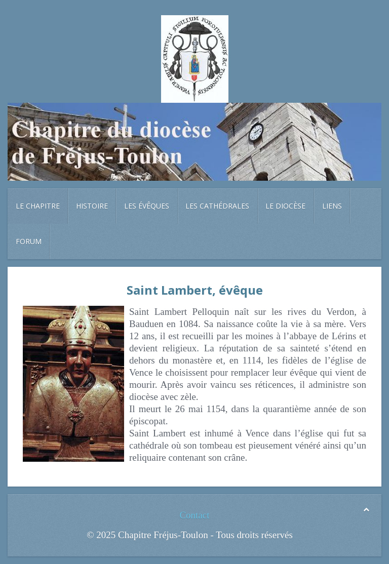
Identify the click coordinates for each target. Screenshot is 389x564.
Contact (194, 515)
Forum (29, 241)
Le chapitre (38, 206)
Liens (332, 206)
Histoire (92, 206)
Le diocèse (285, 206)
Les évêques (146, 206)
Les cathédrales (217, 206)
